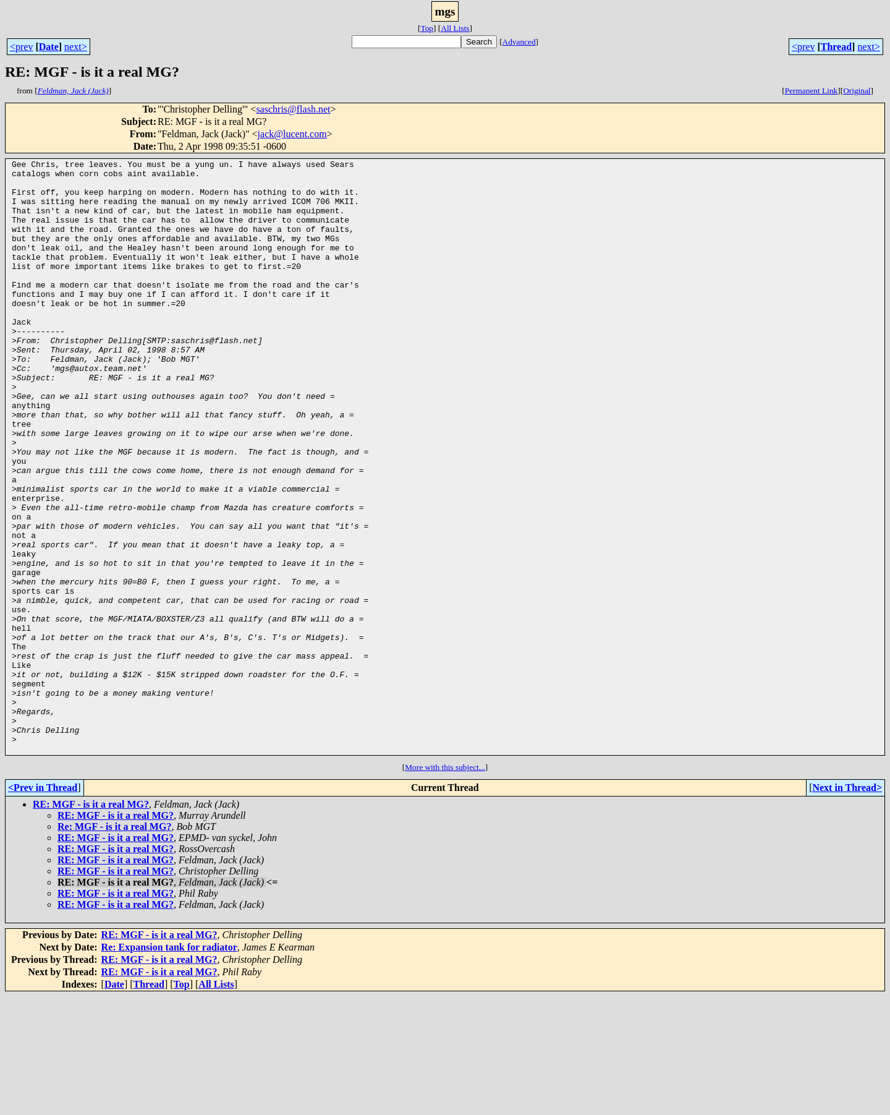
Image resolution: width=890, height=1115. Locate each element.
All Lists (455, 28)
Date (49, 46)
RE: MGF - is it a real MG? (91, 923)
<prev (21, 46)
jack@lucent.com (292, 134)
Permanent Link (811, 90)
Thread (836, 46)
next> (75, 46)
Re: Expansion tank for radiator (169, 1066)
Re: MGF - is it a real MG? (114, 945)
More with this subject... (445, 886)
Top (426, 28)
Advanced (519, 41)
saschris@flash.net (293, 109)
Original (856, 90)
